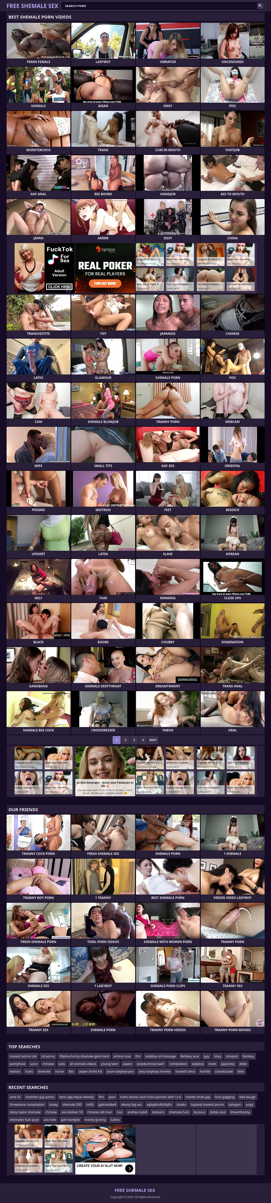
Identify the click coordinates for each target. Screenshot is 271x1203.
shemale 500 (72, 1104)
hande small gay (198, 1097)
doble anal (218, 1112)
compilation (178, 1064)
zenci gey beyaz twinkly (76, 1097)
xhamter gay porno (40, 1097)
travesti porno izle (23, 1056)
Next (153, 740)
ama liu (15, 1097)
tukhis (115, 1119)
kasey (53, 1104)
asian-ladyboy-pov (120, 1071)
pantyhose (18, 1064)
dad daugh (247, 1097)
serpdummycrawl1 (151, 1064)
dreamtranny (240, 1112)
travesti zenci (185, 1071)
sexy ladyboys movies (155, 1071)
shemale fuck (179, 1112)
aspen (127, 1064)
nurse (59, 1071)
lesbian (15, 1071)
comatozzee (224, 1071)
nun (120, 1112)
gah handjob (70, 1119)
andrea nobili (137, 1112)
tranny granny (95, 1119)
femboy (248, 1056)
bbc (71, 1071)
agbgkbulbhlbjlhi (159, 1104)
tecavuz (199, 1112)
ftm (138, 1056)
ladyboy (197, 1064)
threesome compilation (27, 1104)
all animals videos (83, 1064)
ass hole (50, 1119)
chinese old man (99, 1112)
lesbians (158, 1112)
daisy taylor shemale (25, 1112)
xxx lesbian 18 (72, 1112)
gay (206, 1056)
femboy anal (190, 1056)
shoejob (232, 1056)
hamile (205, 1071)
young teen (109, 1064)
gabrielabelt (107, 1104)
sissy (217, 1056)
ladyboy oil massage (160, 1056)
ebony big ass (131, 1104)
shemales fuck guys (24, 1119)
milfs (89, 1104)
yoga (249, 1104)
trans (29, 1071)
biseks (181, 1104)
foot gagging (224, 1097)
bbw (241, 1071)
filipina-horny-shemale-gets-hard (84, 1056)
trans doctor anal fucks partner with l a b (150, 1097)
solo (62, 1064)
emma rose (122, 1056)
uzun (34, 1064)
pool (112, 1097)
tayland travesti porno (207, 1104)
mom (212, 1064)
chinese (48, 1064)
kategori (235, 1104)
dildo (243, 1064)
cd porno (48, 1056)
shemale (44, 1071)
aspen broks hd (90, 1071)
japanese (228, 1064)
